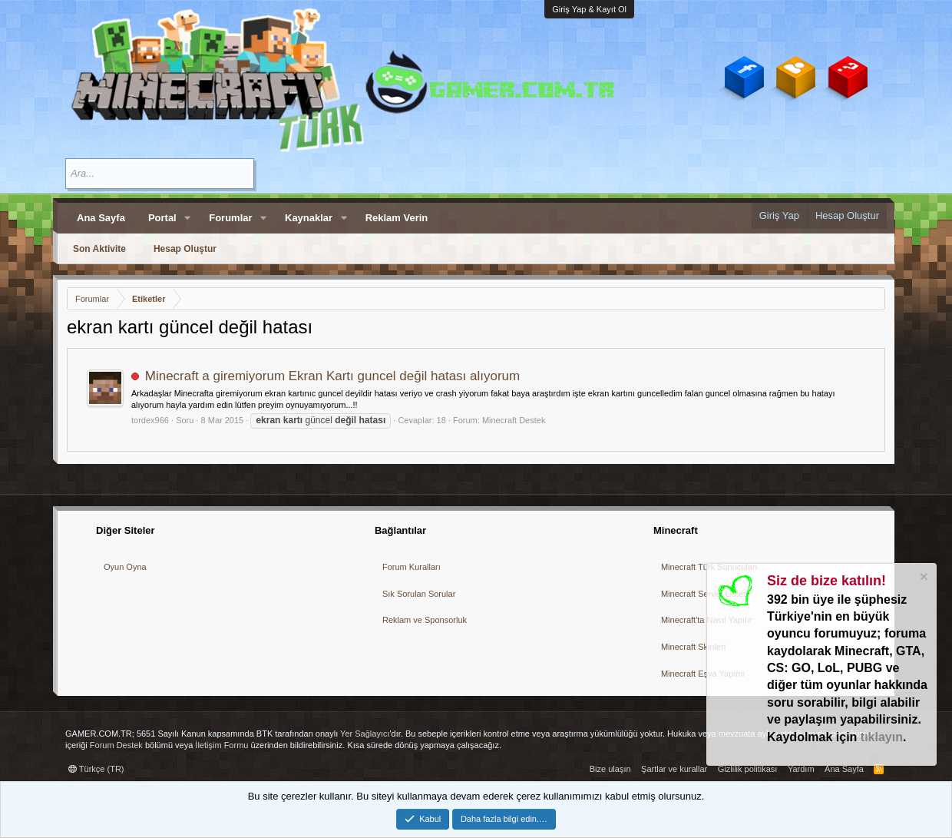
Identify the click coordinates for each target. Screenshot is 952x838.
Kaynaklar (308, 218)
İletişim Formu (221, 745)
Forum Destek (116, 745)
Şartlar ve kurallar (674, 768)
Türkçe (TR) (96, 768)
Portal (162, 218)
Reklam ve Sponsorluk (424, 619)
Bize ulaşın (610, 768)
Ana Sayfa (101, 218)
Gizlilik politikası (748, 768)
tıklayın (882, 737)
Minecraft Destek (514, 420)
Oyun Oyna (125, 566)
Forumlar (230, 218)
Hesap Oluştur (185, 248)
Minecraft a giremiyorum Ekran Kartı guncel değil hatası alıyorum (332, 376)
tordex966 (150, 420)
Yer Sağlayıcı (364, 733)
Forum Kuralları (411, 566)
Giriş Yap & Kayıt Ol (589, 9)
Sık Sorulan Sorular (418, 593)
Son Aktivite (99, 248)
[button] (188, 218)
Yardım (801, 768)
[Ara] (159, 173)
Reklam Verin (396, 218)
